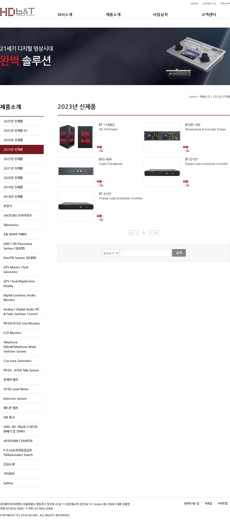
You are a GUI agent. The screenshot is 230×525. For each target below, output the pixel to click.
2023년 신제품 (13, 149)
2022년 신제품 (13, 159)
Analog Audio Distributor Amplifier (101, 195)
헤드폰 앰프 (10, 408)
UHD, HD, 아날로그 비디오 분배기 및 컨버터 (20, 429)
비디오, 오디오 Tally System (21, 370)
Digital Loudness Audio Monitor (19, 297)
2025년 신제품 (13, 121)
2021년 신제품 (13, 168)
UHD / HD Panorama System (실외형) (17, 246)
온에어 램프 (10, 379)
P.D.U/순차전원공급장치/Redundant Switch (18, 452)
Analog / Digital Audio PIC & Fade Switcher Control (21, 311)
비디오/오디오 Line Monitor (21, 323)
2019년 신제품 (13, 187)
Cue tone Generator (17, 360)
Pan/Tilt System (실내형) (19, 257)
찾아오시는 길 (191, 503)
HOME (194, 3)
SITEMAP (225, 3)
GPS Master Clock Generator (16, 269)
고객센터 (208, 14)
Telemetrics (11, 225)
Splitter (8, 483)
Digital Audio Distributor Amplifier (187, 161)
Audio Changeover (101, 161)
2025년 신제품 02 (15, 130)
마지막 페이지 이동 (157, 232)
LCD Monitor (12, 332)
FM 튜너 (8, 417)
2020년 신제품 (13, 177)
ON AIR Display (101, 126)
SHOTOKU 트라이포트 (17, 215)
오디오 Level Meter (16, 389)
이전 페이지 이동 (136, 232)
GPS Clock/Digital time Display (19, 283)
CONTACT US (209, 3)
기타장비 (8, 473)
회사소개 (65, 14)
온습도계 (8, 464)
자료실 (208, 503)
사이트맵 (222, 503)
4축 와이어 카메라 (14, 234)
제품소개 (113, 14)
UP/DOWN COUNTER (17, 440)
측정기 (7, 206)
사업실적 (160, 14)
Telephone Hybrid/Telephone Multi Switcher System (19, 346)
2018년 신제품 (13, 196)
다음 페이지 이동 (151, 232)
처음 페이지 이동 (131, 232)
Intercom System (15, 398)
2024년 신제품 (13, 140)
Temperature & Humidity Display (187, 126)
